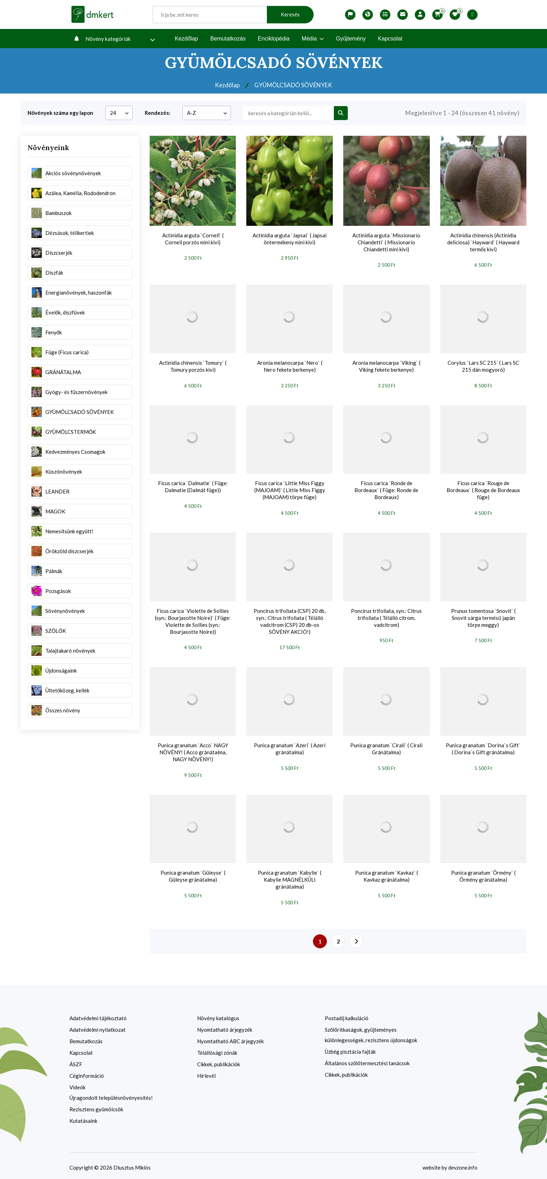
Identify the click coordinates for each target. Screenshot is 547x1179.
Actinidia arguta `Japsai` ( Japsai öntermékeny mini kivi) (290, 238)
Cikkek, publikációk (218, 1060)
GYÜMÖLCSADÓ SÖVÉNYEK (294, 85)
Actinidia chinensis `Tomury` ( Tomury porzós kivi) (192, 365)
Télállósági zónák (217, 1049)
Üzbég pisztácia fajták (350, 1048)
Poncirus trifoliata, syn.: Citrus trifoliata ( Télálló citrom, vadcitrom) (386, 616)
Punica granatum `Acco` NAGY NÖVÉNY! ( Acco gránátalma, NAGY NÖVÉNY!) (193, 750)
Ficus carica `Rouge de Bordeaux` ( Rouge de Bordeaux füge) (483, 489)
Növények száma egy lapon (60, 113)
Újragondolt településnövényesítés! (111, 1094)
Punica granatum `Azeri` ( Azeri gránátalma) (289, 746)
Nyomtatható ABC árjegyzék (230, 1037)
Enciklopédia (274, 39)
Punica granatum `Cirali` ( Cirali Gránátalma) (386, 746)
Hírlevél (206, 1072)
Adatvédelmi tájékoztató (98, 1014)
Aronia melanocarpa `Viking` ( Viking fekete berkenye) (386, 365)
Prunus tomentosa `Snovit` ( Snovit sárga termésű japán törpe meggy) (483, 616)
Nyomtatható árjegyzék (224, 1026)
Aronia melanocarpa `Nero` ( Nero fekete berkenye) (289, 365)
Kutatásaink (83, 1117)
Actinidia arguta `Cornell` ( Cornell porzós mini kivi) (193, 238)
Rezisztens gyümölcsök (96, 1105)
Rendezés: (157, 113)
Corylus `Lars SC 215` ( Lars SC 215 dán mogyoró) (483, 365)
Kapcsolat (390, 39)
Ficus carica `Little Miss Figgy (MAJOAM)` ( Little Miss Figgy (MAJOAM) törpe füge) (289, 489)
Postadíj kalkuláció (346, 1014)
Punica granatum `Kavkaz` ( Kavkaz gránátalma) (386, 873)
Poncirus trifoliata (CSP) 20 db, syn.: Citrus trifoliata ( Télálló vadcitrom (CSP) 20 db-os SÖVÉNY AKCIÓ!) (289, 619)
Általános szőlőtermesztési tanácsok (367, 1059)
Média (313, 39)
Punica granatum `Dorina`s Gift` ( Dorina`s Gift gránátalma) (483, 746)
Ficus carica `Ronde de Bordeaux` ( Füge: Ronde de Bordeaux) (386, 489)
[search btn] (341, 113)
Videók (77, 1083)
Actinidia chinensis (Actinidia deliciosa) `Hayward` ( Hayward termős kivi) (483, 242)
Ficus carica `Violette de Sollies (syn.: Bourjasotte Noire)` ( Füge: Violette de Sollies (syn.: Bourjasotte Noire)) (193, 619)
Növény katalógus (218, 1014)
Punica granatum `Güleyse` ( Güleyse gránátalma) (192, 873)
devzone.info (463, 1164)
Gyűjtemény (351, 39)
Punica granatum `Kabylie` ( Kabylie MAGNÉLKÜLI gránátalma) (289, 876)
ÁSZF (75, 1060)
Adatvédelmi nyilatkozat (97, 1026)
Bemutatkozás (228, 39)
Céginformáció (86, 1072)
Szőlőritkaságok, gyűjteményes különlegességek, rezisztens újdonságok (371, 1031)
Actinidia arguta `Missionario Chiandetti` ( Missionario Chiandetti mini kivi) (386, 242)
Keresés (290, 14)
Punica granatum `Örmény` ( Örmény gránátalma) (483, 873)
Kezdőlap (186, 39)
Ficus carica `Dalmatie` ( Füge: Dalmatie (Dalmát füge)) (193, 485)
